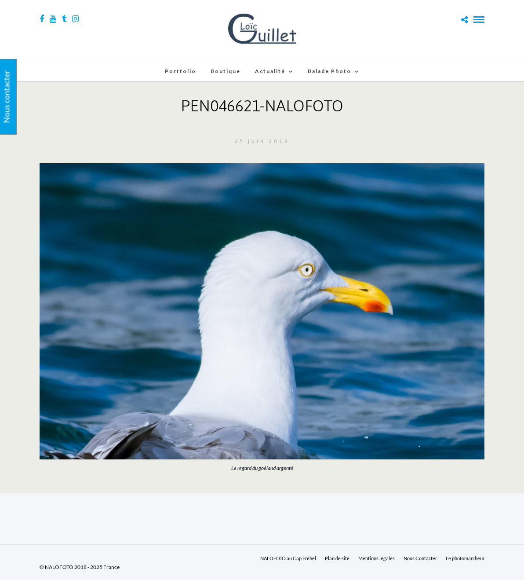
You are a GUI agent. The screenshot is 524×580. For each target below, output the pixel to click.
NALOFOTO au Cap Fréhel (288, 558)
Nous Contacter (420, 558)
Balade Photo (329, 71)
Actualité (270, 71)
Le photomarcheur (465, 558)
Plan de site (337, 558)
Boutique (225, 71)
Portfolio (180, 71)
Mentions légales (376, 558)
